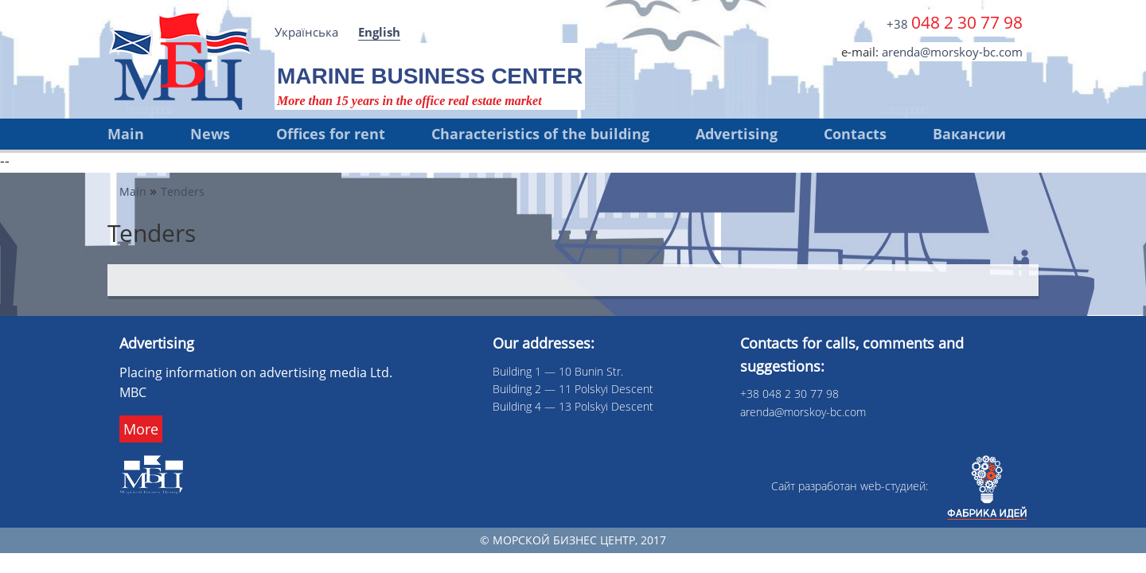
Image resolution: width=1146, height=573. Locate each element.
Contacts (855, 133)
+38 (955, 22)
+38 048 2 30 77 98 (789, 393)
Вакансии (969, 133)
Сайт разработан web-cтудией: (899, 485)
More (140, 429)
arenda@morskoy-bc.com (952, 52)
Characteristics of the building (540, 133)
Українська (306, 32)
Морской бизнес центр (564, 540)
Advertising (737, 133)
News (210, 133)
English (379, 32)
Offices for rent (330, 133)
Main (125, 133)
